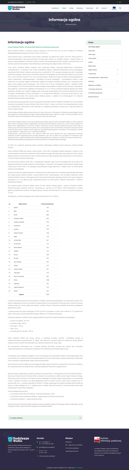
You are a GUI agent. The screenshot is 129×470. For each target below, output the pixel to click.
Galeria (90, 62)
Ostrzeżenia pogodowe (95, 93)
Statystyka (91, 50)
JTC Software (79, 467)
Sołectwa (103, 81)
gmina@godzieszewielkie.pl (15, 2)
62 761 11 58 (30, 2)
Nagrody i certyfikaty (94, 85)
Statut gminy (92, 58)
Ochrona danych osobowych (47, 456)
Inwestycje (89, 8)
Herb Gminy (91, 54)
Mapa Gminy (92, 66)
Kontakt (104, 8)
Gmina (64, 8)
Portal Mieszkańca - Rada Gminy (98, 77)
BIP (97, 8)
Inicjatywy (80, 8)
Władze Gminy (103, 70)
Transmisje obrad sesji (95, 89)
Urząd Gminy (103, 74)
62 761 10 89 (43, 452)
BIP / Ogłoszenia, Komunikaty (73, 445)
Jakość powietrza (93, 97)
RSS (119, 2)
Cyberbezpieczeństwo (71, 451)
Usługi (71, 8)
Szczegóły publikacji (45, 417)
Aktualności (55, 8)
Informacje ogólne (94, 47)
